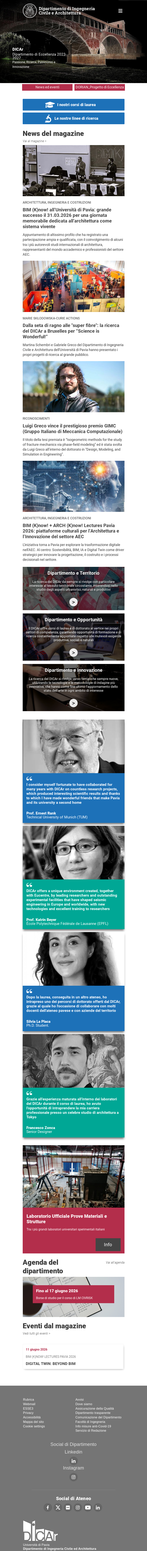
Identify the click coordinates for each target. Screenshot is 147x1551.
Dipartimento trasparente (93, 1413)
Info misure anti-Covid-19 (93, 1426)
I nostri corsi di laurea (76, 104)
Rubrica (28, 1399)
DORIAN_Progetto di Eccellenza (100, 87)
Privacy (28, 1413)
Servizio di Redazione (90, 1430)
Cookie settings (34, 1426)
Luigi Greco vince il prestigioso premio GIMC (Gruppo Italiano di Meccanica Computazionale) (72, 428)
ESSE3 (28, 1408)
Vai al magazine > (34, 141)
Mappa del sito (33, 1421)
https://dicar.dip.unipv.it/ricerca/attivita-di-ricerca (73, 602)
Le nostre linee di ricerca (76, 118)
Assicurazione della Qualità (94, 1408)
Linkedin (73, 1451)
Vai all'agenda (115, 1262)
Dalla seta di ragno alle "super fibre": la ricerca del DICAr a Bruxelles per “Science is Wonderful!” (71, 331)
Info (108, 1244)
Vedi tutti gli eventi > (36, 1333)
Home (120, 10)
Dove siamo (83, 1404)
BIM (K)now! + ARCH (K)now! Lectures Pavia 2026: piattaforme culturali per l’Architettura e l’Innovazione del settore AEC (71, 531)
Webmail (29, 1404)
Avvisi (79, 1399)
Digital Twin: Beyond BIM (51, 1363)
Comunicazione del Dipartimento (98, 1417)
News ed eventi (47, 87)
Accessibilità (32, 1417)
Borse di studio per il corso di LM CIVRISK (64, 1298)
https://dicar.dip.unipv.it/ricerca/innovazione (73, 703)
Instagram (73, 1467)
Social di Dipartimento (73, 1444)
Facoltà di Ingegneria (90, 1421)
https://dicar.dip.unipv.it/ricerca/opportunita (73, 652)
